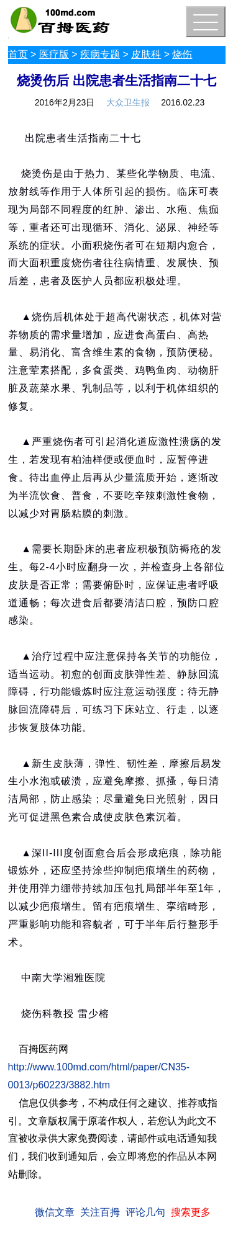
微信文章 (55, 1212)
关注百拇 (100, 1212)
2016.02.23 (182, 102)
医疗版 (54, 54)
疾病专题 (100, 54)
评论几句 (145, 1212)
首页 (18, 54)
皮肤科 (146, 54)
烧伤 (182, 54)
